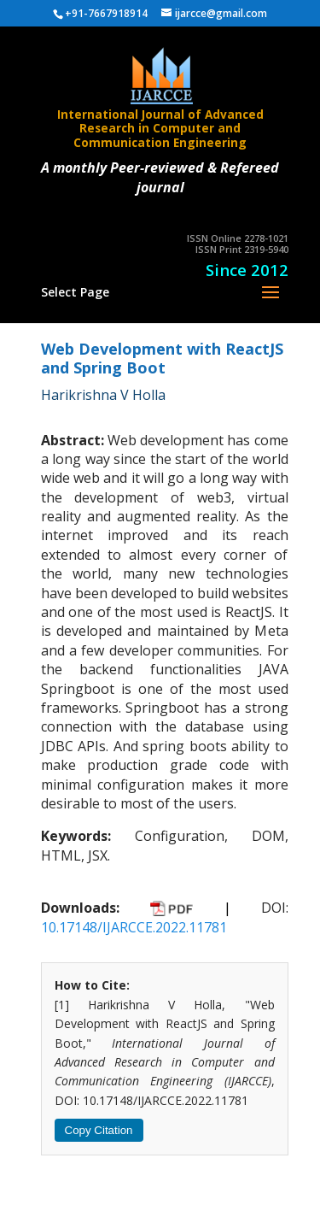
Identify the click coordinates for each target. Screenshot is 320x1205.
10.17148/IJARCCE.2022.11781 (134, 927)
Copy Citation (99, 1130)
